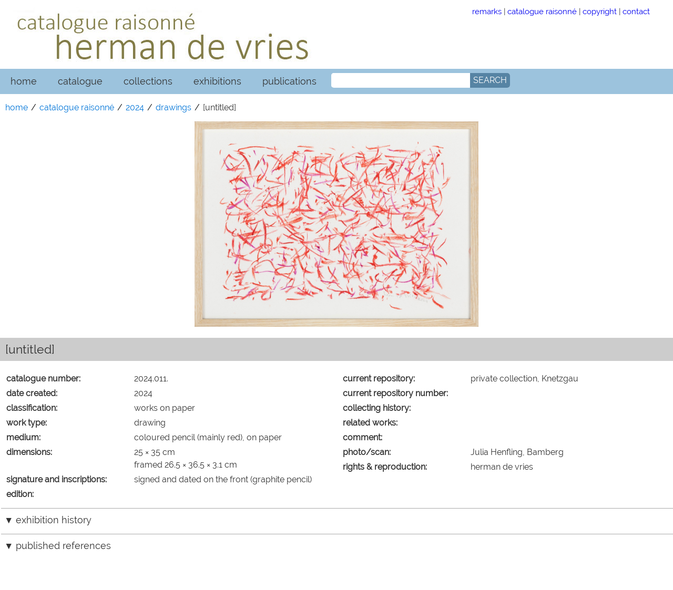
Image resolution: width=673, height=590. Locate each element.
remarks (487, 11)
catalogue (80, 81)
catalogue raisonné (542, 11)
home (24, 81)
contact (636, 11)
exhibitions (217, 81)
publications (289, 81)
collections (148, 81)
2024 (135, 107)
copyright (600, 11)
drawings (173, 107)
